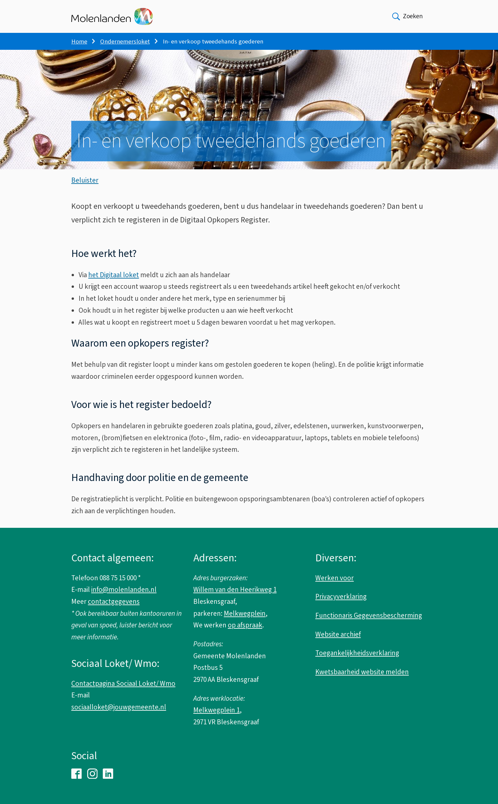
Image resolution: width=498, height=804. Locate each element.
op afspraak (245, 625)
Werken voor (334, 578)
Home (79, 41)
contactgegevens (114, 601)
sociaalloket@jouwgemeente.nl (118, 707)
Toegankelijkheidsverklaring (357, 653)
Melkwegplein (245, 613)
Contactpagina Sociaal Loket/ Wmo (123, 683)
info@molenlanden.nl (123, 590)
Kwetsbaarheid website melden (362, 672)
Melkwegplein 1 (216, 710)
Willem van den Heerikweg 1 (235, 590)
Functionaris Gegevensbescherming (368, 615)
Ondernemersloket (125, 41)
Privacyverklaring (341, 597)
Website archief (338, 634)
